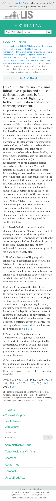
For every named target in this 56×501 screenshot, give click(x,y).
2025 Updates (12, 426)
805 (14, 386)
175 (32, 383)
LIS (19, 14)
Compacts (11, 471)
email (33, 78)
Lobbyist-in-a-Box (34, 489)
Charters (10, 458)
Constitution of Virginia (20, 451)
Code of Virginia (13, 32)
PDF (26, 78)
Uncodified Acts (15, 477)
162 (46, 383)
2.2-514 (28, 328)
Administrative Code (18, 444)
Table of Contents (10, 46)
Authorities (12, 464)
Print (19, 78)
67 (18, 383)
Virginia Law (28, 25)
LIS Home (21, 489)
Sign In (45, 497)
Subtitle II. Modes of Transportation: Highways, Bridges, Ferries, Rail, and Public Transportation (27, 52)
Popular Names (13, 420)
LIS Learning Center (20, 3)
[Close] (53, 3)
